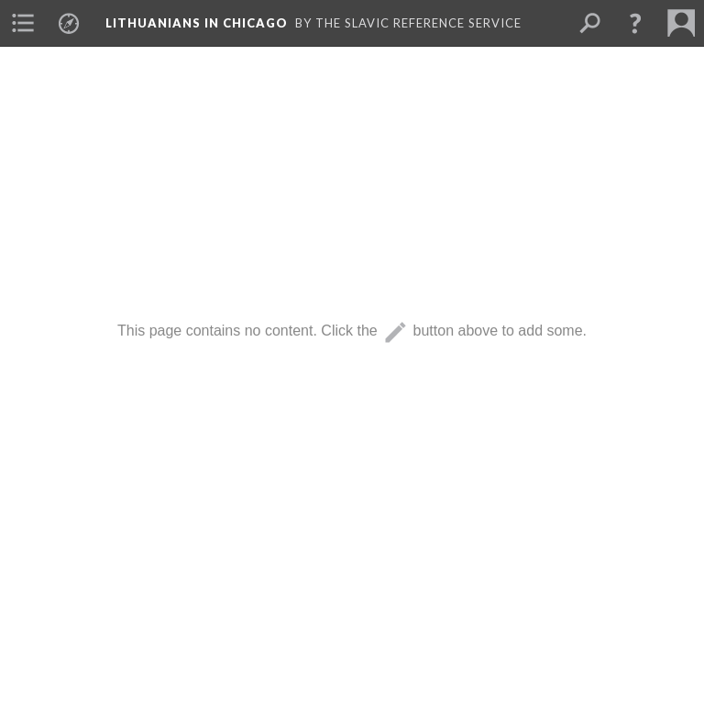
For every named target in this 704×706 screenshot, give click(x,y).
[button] (635, 23)
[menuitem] (23, 23)
